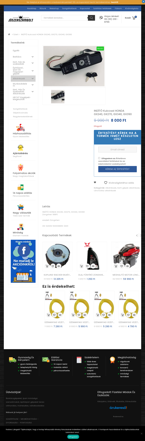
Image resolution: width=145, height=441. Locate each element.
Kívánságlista (131, 8)
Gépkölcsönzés (20, 112)
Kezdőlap (31, 8)
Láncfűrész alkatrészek (105, 190)
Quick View (58, 266)
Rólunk (43, 8)
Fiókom (118, 8)
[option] (57, 96)
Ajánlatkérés (20, 153)
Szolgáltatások (69, 8)
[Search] (91, 18)
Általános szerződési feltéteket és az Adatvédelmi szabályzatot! (112, 161)
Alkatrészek (110, 188)
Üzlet (15, 34)
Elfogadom (73, 437)
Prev (137, 235)
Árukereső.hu (118, 416)
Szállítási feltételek (102, 8)
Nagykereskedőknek (23, 116)
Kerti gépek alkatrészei (128, 188)
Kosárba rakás (47, 266)
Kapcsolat (85, 8)
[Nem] (141, 433)
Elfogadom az (112, 161)
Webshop (54, 8)
